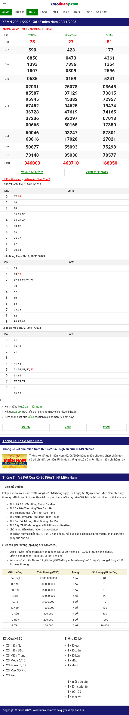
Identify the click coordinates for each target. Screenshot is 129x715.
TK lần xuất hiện (78, 686)
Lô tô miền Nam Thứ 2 (37, 179)
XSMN (6, 11)
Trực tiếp (19, 11)
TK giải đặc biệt (78, 682)
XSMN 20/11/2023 (40, 28)
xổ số (31, 416)
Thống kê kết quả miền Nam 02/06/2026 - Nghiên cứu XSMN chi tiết (48, 449)
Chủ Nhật (101, 11)
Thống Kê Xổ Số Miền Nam (22, 441)
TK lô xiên (74, 650)
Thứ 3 (43, 11)
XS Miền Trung (16, 655)
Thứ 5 (66, 11)
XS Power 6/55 (16, 665)
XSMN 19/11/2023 (32, 172)
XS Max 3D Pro (16, 670)
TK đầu (72, 660)
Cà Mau (109, 35)
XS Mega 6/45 (15, 660)
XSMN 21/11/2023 (97, 172)
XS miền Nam (15, 645)
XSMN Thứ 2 (19, 28)
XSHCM (25, 427)
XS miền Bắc (14, 650)
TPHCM (32, 35)
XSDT (68, 427)
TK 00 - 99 (74, 692)
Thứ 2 (32, 11)
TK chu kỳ (74, 696)
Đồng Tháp (71, 35)
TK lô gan (74, 645)
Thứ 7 (88, 11)
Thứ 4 (54, 11)
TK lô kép (74, 655)
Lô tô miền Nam (11, 179)
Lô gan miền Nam (31, 406)
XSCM (106, 427)
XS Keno (11, 675)
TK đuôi (73, 665)
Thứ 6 (77, 11)
